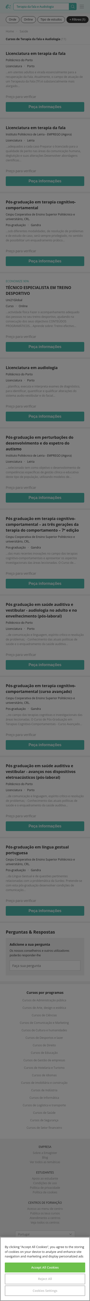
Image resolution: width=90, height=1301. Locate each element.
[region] (45, 1269)
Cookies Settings (45, 1290)
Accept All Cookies (45, 1267)
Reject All (45, 1279)
